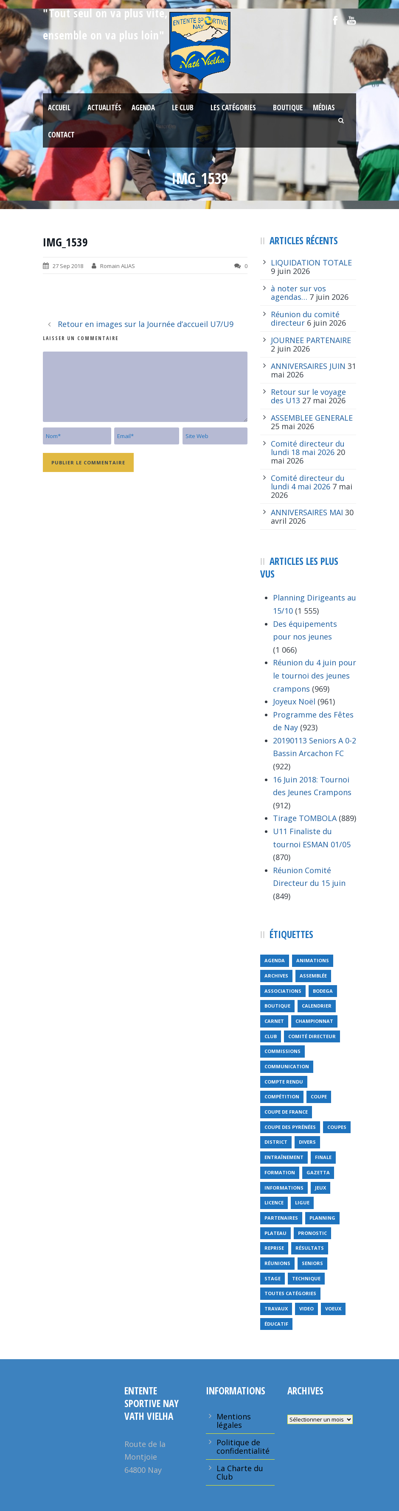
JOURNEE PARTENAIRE (311, 340)
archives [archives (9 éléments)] (276, 975)
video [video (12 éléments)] (306, 1308)
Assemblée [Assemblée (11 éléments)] (313, 975)
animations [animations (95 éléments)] (312, 960)
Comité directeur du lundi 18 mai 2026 (308, 447)
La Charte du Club (239, 1472)
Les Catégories (233, 107)
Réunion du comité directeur (305, 318)
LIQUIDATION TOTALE (311, 262)
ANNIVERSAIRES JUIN (308, 366)
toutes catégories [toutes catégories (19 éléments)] (290, 1293)
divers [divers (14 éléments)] (307, 1142)
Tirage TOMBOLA (305, 818)
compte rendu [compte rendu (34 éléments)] (283, 1081)
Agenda (143, 107)
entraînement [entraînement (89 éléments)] (283, 1157)
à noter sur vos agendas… (298, 292)
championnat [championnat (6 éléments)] (314, 1021)
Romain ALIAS (117, 266)
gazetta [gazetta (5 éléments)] (318, 1172)
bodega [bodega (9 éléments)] (323, 991)
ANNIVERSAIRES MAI (307, 512)
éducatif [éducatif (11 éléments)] (276, 1324)
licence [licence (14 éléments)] (274, 1202)
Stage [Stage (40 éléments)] (272, 1278)
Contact (61, 135)
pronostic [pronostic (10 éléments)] (312, 1233)
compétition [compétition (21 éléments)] (281, 1096)
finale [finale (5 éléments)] (323, 1157)
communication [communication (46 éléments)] (286, 1066)
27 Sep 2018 (68, 266)
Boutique (288, 107)
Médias (324, 107)
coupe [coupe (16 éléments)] (319, 1096)
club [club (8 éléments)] (270, 1036)
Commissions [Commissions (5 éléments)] (282, 1051)
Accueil (59, 107)
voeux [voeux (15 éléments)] (333, 1308)
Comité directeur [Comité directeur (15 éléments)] (312, 1036)
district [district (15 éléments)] (275, 1142)
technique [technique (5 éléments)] (306, 1278)
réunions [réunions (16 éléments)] (277, 1263)
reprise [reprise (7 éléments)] (274, 1248)
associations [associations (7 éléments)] (282, 991)
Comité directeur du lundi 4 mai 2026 (308, 482)
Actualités (104, 107)
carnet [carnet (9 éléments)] (274, 1021)
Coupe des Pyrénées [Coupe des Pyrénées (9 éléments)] (290, 1127)
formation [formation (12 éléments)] (279, 1172)
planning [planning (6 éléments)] (322, 1218)
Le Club (183, 107)
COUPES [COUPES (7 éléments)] (336, 1127)
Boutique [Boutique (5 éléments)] (277, 1006)
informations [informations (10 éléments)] (283, 1187)
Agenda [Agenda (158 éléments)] (274, 960)
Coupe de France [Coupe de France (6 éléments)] (286, 1112)
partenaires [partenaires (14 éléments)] (281, 1218)
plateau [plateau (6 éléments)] (275, 1233)
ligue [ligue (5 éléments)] (302, 1202)
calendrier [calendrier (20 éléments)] (317, 1006)
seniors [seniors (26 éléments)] (312, 1263)
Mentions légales (233, 1420)
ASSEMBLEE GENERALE (312, 418)
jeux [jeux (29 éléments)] (320, 1187)
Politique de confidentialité (243, 1446)
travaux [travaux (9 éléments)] (276, 1308)
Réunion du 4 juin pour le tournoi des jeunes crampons (314, 675)
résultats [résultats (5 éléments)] (309, 1248)
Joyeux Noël (294, 701)
